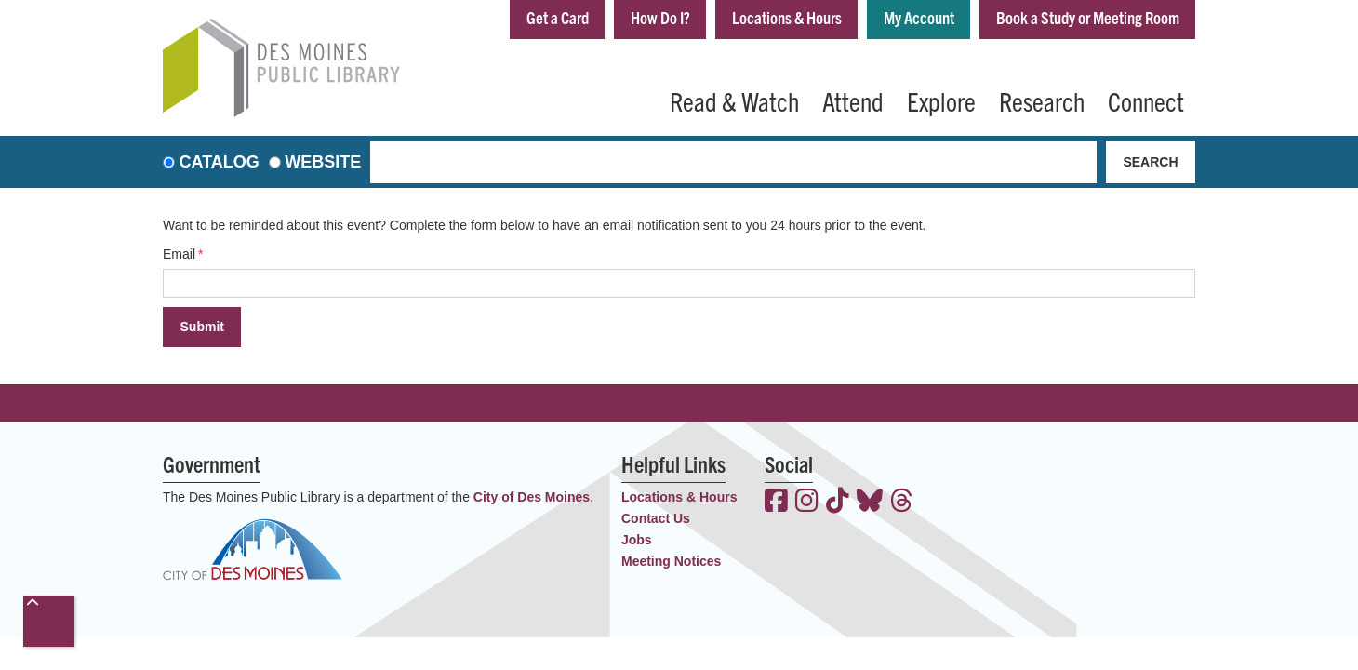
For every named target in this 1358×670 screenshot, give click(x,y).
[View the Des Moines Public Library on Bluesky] (870, 502)
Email (179, 254)
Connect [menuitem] (1146, 100)
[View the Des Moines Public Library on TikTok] (837, 502)
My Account (919, 17)
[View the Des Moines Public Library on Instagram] (807, 502)
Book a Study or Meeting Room (1087, 17)
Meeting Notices (671, 561)
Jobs (636, 539)
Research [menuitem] (1042, 100)
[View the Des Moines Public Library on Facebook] (776, 502)
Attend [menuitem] (853, 100)
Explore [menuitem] (941, 100)
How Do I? (660, 17)
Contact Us (655, 518)
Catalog (220, 162)
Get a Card (557, 17)
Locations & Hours (787, 17)
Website (323, 162)
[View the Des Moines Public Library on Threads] (901, 502)
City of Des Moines (531, 496)
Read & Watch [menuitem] (734, 100)
